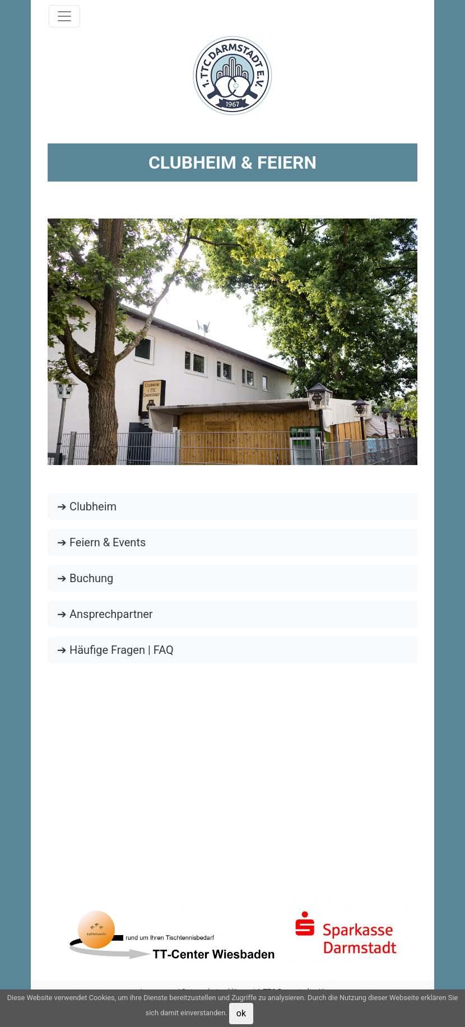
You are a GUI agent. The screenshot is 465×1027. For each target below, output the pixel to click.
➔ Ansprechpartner (105, 614)
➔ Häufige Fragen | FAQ (115, 650)
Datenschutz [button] (287, 1013)
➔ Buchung (85, 578)
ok (241, 1013)
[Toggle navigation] (64, 16)
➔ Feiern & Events (101, 542)
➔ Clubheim (87, 506)
